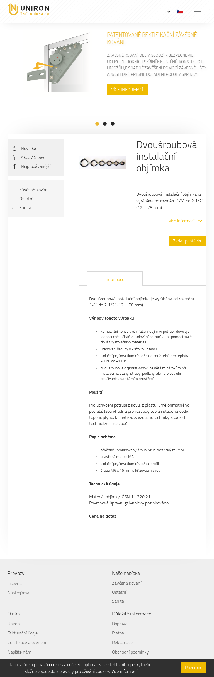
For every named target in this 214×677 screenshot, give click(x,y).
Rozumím (193, 667)
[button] (197, 10)
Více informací (124, 671)
